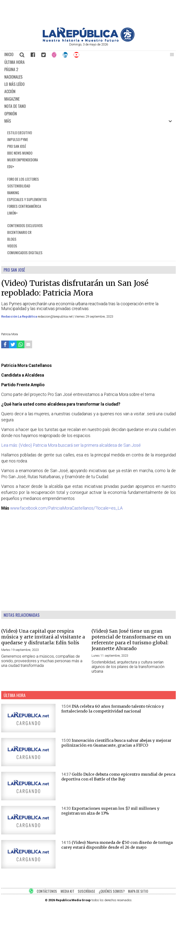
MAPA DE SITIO (138, 891)
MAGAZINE (12, 99)
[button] (172, 55)
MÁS (7, 121)
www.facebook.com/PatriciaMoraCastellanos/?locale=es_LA (66, 508)
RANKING (13, 192)
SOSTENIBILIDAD (18, 185)
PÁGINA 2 (11, 69)
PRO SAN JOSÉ (16, 146)
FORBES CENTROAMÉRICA (24, 206)
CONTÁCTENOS (47, 891)
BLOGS (11, 239)
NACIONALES (13, 77)
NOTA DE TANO (15, 106)
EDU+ (10, 166)
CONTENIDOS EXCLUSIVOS (25, 225)
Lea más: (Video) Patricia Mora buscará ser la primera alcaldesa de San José (71, 445)
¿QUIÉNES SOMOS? (112, 891)
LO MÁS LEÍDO (14, 84)
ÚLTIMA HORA (14, 62)
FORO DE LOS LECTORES (23, 179)
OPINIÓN (10, 114)
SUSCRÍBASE (86, 891)
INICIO (9, 54)
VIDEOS (12, 245)
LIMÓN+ (12, 213)
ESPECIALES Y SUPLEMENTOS (27, 199)
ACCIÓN (9, 91)
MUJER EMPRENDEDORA (22, 159)
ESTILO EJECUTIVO (19, 132)
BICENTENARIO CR (19, 232)
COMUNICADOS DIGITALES (24, 252)
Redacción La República (19, 316)
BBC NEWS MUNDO (19, 153)
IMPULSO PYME (17, 139)
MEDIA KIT (67, 891)
